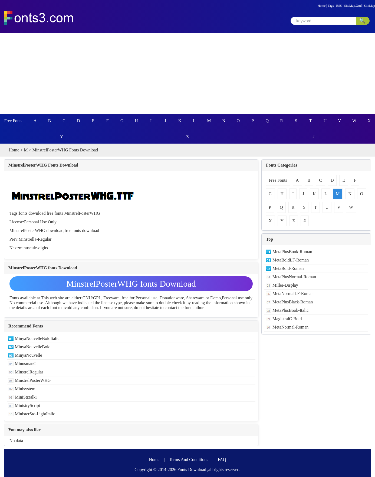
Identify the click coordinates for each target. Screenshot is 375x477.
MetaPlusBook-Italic (290, 310)
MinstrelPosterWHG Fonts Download (43, 165)
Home (321, 6)
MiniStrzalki (26, 397)
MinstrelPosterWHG (82, 213)
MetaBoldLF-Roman (290, 260)
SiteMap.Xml (353, 6)
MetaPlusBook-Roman (292, 252)
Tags (331, 6)
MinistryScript (27, 405)
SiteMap (369, 6)
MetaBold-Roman (288, 268)
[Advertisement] (187, 73)
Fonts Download (191, 470)
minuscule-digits (33, 248)
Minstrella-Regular (35, 239)
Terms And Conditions (188, 460)
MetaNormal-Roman (290, 327)
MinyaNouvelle (28, 355)
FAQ (222, 460)
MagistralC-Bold (287, 319)
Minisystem (25, 389)
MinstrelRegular (29, 372)
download (36, 213)
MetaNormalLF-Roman (293, 294)
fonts (23, 213)
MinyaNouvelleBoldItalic (37, 338)
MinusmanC (25, 364)
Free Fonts (13, 120)
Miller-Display (285, 285)
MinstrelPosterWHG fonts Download (131, 284)
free (50, 213)
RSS (339, 6)
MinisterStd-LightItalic (35, 414)
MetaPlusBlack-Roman (292, 302)
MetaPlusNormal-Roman (294, 277)
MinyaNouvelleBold (33, 347)
